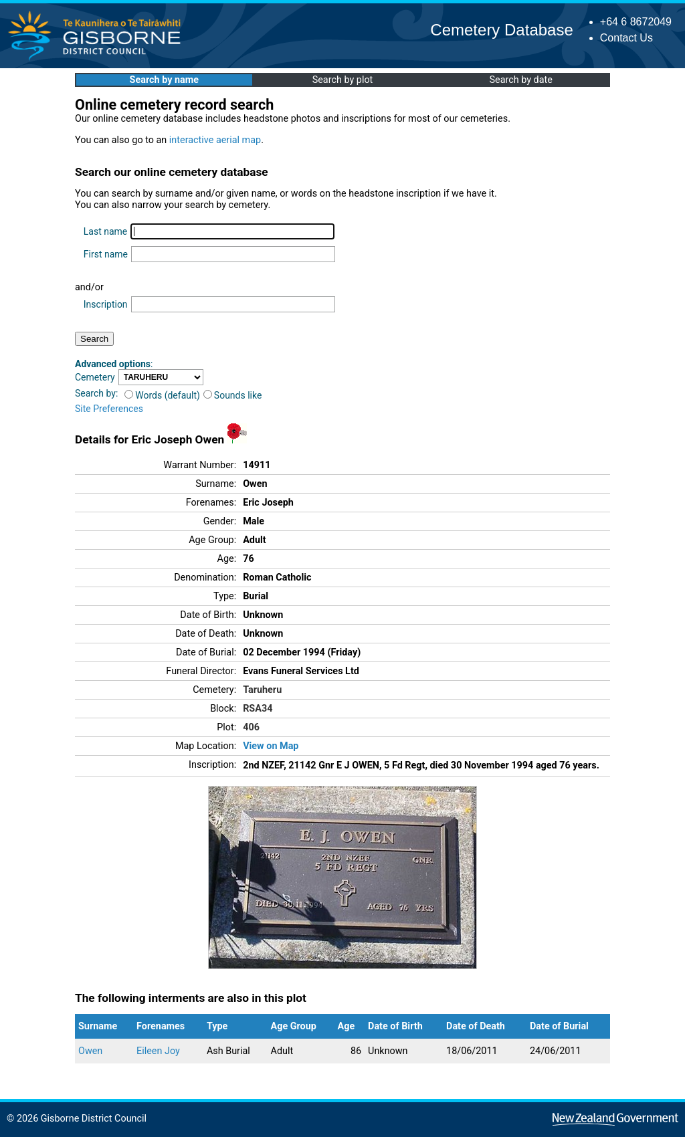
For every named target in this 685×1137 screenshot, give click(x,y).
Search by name (164, 80)
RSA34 (257, 708)
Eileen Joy (158, 1051)
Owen (90, 1051)
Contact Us (626, 37)
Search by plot (342, 80)
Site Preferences (109, 408)
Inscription (106, 304)
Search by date (520, 80)
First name (106, 254)
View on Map (270, 746)
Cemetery (95, 377)
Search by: (96, 393)
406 (251, 727)
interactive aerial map (215, 140)
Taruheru (262, 690)
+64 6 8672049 (636, 21)
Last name (105, 231)
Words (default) (162, 395)
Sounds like (232, 395)
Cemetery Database (501, 30)
